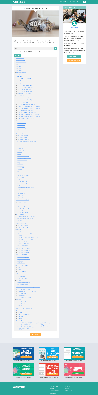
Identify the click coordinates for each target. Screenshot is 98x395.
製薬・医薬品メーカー (23, 182)
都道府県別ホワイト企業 (23, 138)
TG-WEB (20, 76)
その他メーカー (21, 148)
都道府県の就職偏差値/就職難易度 (26, 186)
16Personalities (20, 58)
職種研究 (20, 218)
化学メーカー (21, 164)
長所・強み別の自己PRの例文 (25, 294)
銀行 (19, 190)
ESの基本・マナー (22, 122)
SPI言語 (19, 68)
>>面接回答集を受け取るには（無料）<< (49, 373)
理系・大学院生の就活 (23, 243)
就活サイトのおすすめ (21, 252)
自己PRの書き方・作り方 (24, 292)
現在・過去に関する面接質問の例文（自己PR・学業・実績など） (33, 323)
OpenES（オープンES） (23, 128)
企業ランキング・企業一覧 (22, 198)
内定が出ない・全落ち (23, 223)
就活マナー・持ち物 (22, 239)
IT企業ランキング (22, 200)
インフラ (20, 150)
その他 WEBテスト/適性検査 (24, 78)
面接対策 (20, 315)
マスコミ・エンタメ (22, 158)
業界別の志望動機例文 (23, 281)
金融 (19, 188)
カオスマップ (19, 130)
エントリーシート (20, 120)
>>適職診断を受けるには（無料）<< (23, 373)
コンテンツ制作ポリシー (55, 386)
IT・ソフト (20, 143)
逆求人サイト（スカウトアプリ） (24, 304)
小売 (19, 172)
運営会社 (67, 384)
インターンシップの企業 (22, 101)
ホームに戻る (36, 330)
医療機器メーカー (22, 168)
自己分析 (18, 296)
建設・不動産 (21, 176)
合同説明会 (20, 233)
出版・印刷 (20, 162)
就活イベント (21, 264)
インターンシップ (20, 95)
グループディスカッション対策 (25, 231)
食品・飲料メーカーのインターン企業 (27, 117)
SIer (18, 145)
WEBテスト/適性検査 (21, 72)
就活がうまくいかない (21, 221)
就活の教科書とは (64, 1)
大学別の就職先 (21, 273)
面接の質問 (19, 317)
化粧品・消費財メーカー (23, 166)
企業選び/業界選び (20, 212)
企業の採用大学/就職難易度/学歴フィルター (26, 140)
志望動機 (18, 277)
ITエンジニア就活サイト (23, 254)
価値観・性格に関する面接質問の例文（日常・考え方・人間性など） (34, 319)
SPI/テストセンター (21, 62)
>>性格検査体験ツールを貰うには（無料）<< (75, 373)
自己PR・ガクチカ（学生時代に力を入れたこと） (28, 284)
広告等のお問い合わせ (74, 60)
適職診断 (20, 302)
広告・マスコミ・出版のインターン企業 (27, 111)
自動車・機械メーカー (23, 180)
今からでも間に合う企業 (23, 206)
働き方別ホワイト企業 (23, 134)
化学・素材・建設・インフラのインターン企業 (29, 107)
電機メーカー (21, 194)
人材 (19, 160)
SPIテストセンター (22, 64)
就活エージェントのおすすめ (23, 245)
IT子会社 (20, 202)
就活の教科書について (74, 56)
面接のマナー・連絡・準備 (24, 311)
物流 (19, 178)
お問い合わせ (79, 1)
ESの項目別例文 (21, 126)
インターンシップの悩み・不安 (25, 99)
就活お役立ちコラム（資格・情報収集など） (28, 235)
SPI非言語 (20, 70)
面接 (17, 306)
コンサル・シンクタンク (23, 154)
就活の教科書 (74, 27)
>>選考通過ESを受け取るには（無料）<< (75, 357)
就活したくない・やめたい (24, 225)
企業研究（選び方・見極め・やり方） (27, 214)
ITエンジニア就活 (20, 60)
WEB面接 (20, 309)
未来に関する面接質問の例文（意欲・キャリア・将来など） (32, 321)
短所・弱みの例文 (22, 290)
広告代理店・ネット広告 (23, 174)
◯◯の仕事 (19, 82)
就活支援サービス (22, 268)
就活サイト (20, 258)
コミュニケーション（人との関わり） (27, 87)
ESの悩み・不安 (21, 124)
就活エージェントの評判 (23, 249)
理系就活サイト (21, 260)
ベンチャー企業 (21, 204)
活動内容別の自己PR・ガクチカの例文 (27, 288)
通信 (19, 184)
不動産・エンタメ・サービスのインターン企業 (29, 106)
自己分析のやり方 (22, 298)
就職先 (18, 271)
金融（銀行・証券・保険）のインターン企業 (28, 113)
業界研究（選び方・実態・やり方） (26, 216)
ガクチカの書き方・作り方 (24, 286)
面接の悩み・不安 (22, 313)
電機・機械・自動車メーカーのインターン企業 (29, 115)
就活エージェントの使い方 (24, 248)
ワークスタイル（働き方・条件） (25, 91)
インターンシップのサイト (24, 256)
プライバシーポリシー (69, 386)
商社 (19, 170)
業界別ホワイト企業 (22, 136)
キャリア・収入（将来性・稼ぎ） (25, 85)
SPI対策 (19, 66)
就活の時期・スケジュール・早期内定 (27, 237)
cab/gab (19, 74)
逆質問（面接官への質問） (24, 325)
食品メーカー (21, 195)
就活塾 (19, 266)
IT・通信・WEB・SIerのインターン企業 (27, 104)
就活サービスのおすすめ (22, 262)
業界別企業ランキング (23, 210)
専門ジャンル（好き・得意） (24, 93)
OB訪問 (19, 229)
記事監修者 (67, 382)
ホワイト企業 (19, 132)
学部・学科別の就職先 (23, 275)
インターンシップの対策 (23, 97)
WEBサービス (21, 147)
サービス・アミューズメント (24, 156)
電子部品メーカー (22, 192)
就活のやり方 (19, 227)
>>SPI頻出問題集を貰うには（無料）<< (23, 357)
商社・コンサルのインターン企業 (25, 109)
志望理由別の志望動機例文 (24, 279)
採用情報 (52, 384)
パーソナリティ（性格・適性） (25, 89)
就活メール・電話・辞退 (23, 241)
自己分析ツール (21, 300)
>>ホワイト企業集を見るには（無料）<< (49, 357)
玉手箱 (19, 80)
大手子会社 (20, 208)
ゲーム (19, 152)
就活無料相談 (72, 1)
